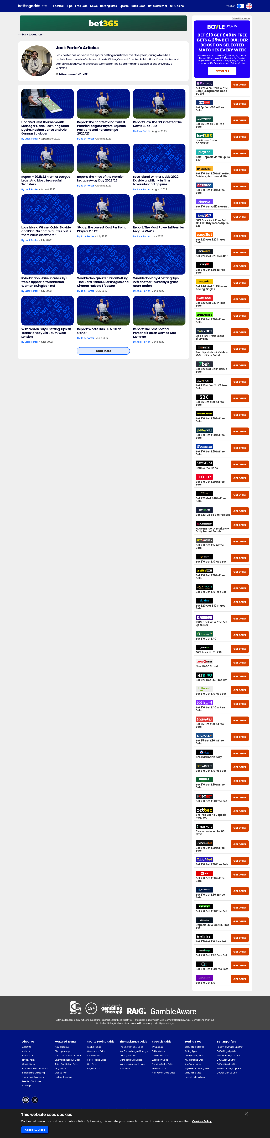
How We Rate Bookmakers (35, 1068)
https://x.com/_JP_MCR (73, 74)
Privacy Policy (28, 1059)
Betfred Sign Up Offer (227, 1064)
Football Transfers (63, 1077)
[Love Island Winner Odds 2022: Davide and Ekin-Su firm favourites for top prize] (159, 158)
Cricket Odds (93, 1055)
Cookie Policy (28, 1064)
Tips (69, 6)
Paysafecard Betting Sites (197, 1068)
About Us (26, 1046)
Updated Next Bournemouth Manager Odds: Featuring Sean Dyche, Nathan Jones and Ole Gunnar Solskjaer (45, 127)
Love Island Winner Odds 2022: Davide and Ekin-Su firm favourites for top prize (156, 180)
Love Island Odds (160, 1055)
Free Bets (81, 6)
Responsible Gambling (33, 1072)
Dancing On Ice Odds (162, 1064)
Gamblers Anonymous (203, 1019)
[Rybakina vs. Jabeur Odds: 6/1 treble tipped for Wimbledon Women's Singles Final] (47, 260)
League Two (60, 1072)
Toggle (240, 6)
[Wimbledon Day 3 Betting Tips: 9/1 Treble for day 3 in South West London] (47, 310)
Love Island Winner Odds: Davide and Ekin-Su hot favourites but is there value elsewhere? (46, 231)
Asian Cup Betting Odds (66, 1064)
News (93, 6)
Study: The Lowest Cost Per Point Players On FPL (101, 229)
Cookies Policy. (202, 1121)
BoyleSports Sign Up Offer (229, 1068)
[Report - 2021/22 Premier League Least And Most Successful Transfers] (47, 158)
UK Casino (177, 6)
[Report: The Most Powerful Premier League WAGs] (159, 209)
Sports (124, 6)
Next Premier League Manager (134, 1051)
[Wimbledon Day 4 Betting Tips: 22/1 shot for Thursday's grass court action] (159, 260)
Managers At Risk (128, 1055)
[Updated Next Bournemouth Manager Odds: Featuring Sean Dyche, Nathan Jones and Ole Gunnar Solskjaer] (47, 104)
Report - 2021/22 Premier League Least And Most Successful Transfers (45, 180)
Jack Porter (31, 138)
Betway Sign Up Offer (227, 1072)
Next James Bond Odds (163, 1072)
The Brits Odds (159, 1068)
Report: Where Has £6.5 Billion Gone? (99, 331)
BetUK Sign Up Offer (226, 1059)
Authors (26, 1051)
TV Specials (157, 1046)
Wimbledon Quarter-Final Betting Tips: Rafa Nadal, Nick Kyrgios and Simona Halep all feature (103, 282)
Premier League (62, 1046)
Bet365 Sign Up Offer (226, 1051)
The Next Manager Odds (131, 1046)
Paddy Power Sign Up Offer (229, 1046)
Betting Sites (108, 6)
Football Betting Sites (195, 1077)
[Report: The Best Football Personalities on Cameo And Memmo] (159, 310)
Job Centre (125, 1068)
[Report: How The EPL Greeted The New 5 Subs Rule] (159, 104)
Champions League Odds (67, 1059)
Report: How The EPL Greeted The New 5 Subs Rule (157, 124)
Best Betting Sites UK (194, 1046)
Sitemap (26, 1085)
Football (58, 6)
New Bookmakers (193, 1064)
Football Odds (94, 1046)
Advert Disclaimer (241, 18)
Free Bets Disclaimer (31, 1081)
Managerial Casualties (131, 1059)
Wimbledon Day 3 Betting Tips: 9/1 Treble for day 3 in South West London (46, 333)
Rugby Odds (93, 1068)
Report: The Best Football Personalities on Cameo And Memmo (154, 333)
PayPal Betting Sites (194, 1059)
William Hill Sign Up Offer (228, 1055)
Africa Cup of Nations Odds (68, 1055)
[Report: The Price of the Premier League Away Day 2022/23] (103, 158)
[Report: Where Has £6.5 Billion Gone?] (103, 310)
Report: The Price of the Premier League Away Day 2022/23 (100, 178)
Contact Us (27, 1055)
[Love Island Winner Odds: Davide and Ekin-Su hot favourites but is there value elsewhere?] (47, 209)
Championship (62, 1051)
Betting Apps (191, 1051)
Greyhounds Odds (96, 1051)
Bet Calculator (157, 6)
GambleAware (183, 1019)
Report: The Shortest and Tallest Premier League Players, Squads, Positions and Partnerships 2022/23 (101, 127)
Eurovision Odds (160, 1059)
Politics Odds (158, 1051)
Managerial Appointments (132, 1064)
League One (60, 1068)
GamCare (170, 1019)
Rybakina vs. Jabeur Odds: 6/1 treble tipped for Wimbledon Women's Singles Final (43, 282)
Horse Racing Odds (96, 1059)
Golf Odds (92, 1064)
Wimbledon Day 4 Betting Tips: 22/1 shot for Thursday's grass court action (156, 282)
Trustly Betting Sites (194, 1055)
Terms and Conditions (33, 1077)
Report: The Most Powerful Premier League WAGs (158, 229)
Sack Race (138, 6)
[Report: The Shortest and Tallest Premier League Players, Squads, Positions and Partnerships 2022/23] (103, 104)
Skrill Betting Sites (193, 1072)
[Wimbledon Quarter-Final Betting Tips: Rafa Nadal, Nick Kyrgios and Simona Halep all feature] (103, 260)
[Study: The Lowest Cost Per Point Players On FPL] (103, 209)
